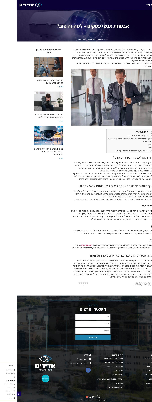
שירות (132, 147)
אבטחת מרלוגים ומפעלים (97, 362)
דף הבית (88, 39)
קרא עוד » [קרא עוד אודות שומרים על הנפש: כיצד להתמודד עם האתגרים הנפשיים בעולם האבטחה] (43, 121)
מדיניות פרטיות (132, 383)
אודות (136, 362)
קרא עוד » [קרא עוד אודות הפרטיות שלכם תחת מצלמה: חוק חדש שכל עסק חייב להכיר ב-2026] (43, 158)
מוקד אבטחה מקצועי (99, 387)
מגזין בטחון (134, 366)
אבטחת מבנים (101, 370)
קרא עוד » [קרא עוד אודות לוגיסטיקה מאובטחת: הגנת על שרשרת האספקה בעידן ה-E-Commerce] (43, 87)
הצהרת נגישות (133, 374)
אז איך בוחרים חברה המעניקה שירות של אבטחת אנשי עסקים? (113, 138)
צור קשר (135, 370)
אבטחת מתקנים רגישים (98, 366)
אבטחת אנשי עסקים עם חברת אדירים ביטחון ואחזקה (116, 150)
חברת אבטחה (69, 245)
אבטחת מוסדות (100, 374)
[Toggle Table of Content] (134, 132)
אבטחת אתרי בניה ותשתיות (96, 358)
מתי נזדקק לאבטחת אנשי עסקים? (123, 135)
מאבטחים (102, 383)
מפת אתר (134, 379)
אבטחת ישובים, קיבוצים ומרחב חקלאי (93, 379)
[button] (2, 393)
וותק (133, 144)
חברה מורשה (130, 141)
